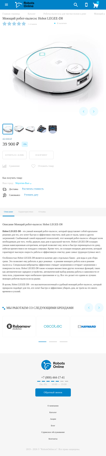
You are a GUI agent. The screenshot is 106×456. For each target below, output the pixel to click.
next (93, 111)
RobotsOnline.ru (23, 4)
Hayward (88, 326)
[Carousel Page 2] (53, 341)
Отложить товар (46, 166)
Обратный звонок (53, 392)
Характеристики (25, 211)
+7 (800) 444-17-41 (86, 5)
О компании (53, 405)
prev (83, 111)
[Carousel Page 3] (64, 341)
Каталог (5, 3)
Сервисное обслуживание (53, 432)
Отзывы (42, 211)
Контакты (53, 438)
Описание (8, 211)
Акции (53, 419)
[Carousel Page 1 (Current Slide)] (42, 341)
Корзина (97, 6)
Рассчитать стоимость (33, 189)
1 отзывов (32, 24)
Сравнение (14, 166)
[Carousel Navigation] (88, 111)
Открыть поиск (76, 5)
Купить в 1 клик (14, 155)
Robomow (19, 326)
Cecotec (54, 326)
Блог (53, 425)
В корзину (41, 155)
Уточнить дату (31, 195)
